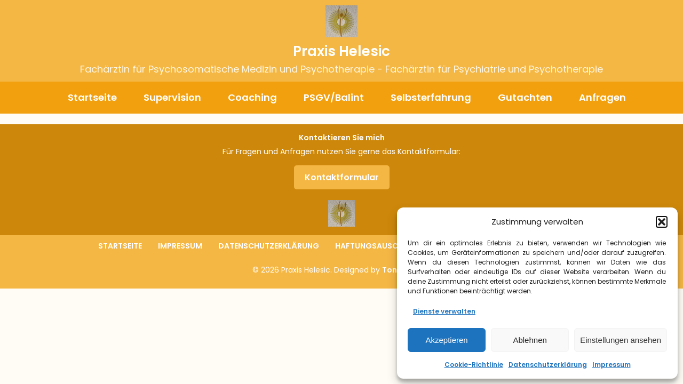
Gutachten (525, 97)
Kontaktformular (342, 177)
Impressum (611, 364)
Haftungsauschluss (378, 246)
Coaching (252, 97)
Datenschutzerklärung (548, 364)
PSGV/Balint (334, 97)
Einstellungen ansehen (620, 340)
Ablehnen (529, 340)
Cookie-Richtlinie (473, 364)
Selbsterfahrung (431, 97)
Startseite (92, 97)
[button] (661, 222)
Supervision (172, 97)
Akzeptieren (446, 340)
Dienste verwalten (444, 311)
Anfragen (602, 97)
